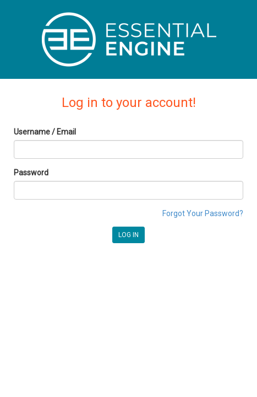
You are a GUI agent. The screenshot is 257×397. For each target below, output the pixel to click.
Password (31, 172)
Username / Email (45, 131)
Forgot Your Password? (202, 213)
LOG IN (128, 235)
